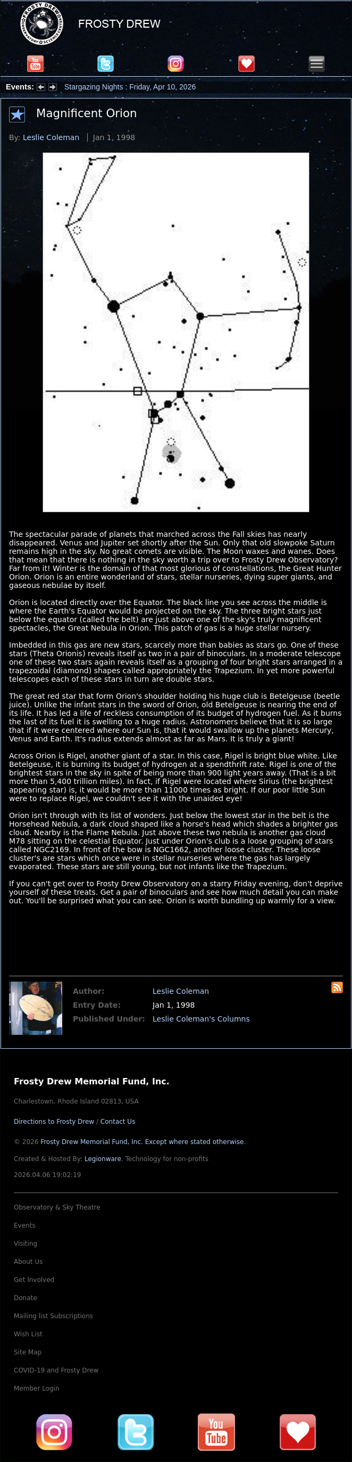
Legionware (103, 1159)
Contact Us (118, 1121)
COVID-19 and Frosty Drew (56, 1370)
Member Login (37, 1388)
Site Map (27, 1352)
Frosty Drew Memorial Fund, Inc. (142, 1142)
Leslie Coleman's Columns (201, 1019)
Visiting (25, 1243)
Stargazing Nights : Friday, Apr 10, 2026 (130, 87)
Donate (25, 1298)
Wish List (28, 1334)
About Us (28, 1261)
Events (25, 1225)
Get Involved (34, 1280)
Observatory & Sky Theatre (57, 1207)
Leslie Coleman (51, 137)
